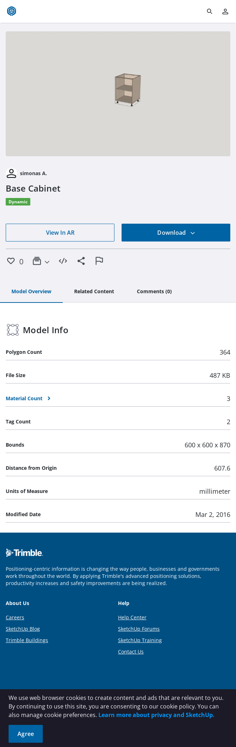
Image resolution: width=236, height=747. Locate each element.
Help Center (132, 617)
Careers (15, 617)
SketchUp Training (140, 640)
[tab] (31, 292)
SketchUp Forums (139, 628)
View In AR (60, 233)
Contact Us (131, 651)
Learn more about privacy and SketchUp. (156, 715)
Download (176, 233)
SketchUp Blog (23, 628)
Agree (25, 734)
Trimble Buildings (27, 640)
